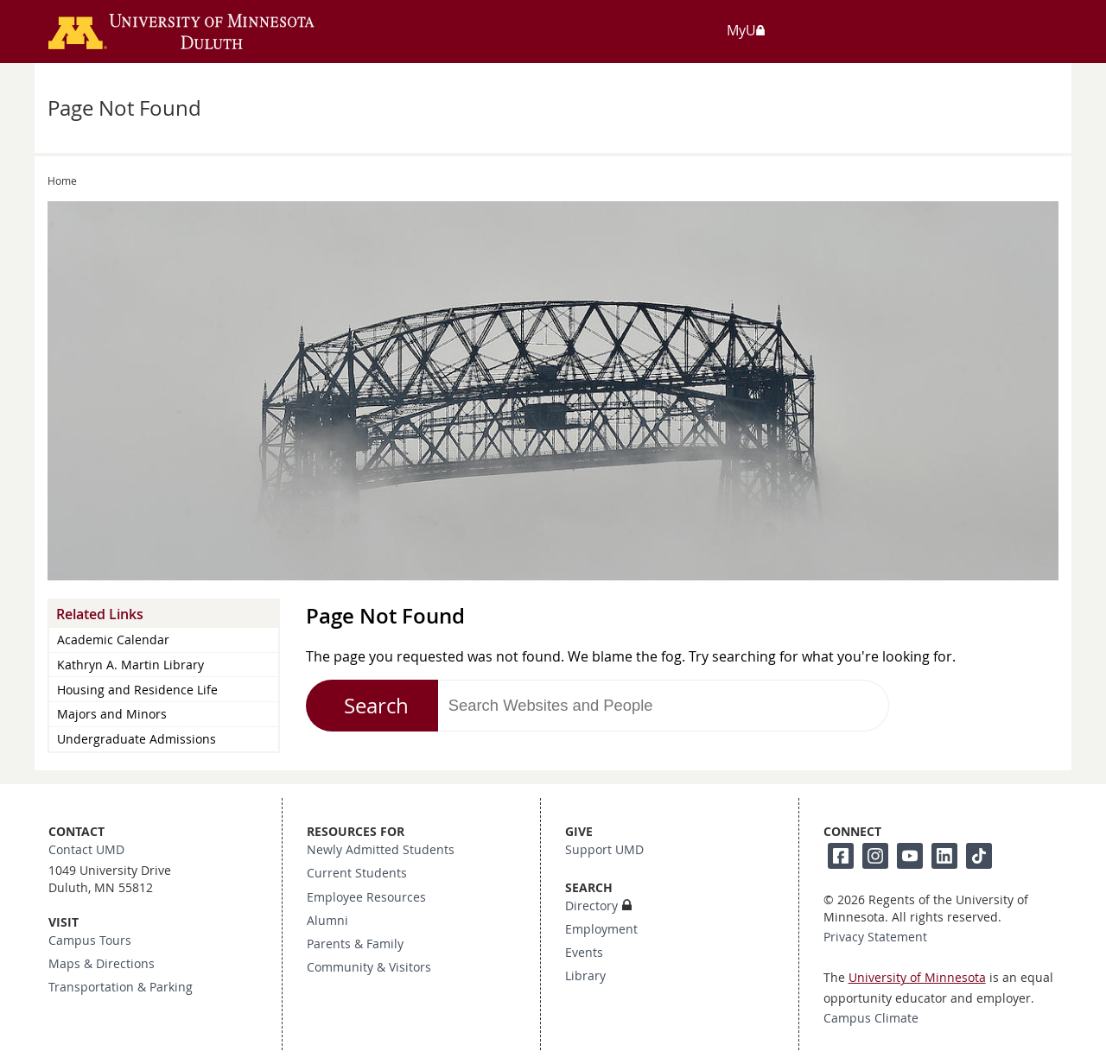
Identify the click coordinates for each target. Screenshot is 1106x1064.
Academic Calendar (113, 639)
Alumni (327, 920)
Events (584, 952)
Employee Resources (366, 897)
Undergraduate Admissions (136, 739)
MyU (746, 30)
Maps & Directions (101, 964)
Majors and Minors (112, 714)
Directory (591, 906)
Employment (601, 929)
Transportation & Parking (120, 987)
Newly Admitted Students (380, 850)
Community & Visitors (369, 967)
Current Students (357, 873)
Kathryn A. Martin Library (130, 664)
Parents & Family (355, 944)
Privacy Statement (875, 937)
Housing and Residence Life (137, 689)
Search (376, 705)
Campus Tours (89, 940)
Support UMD (604, 850)
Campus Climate (870, 1018)
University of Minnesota (917, 977)
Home (62, 180)
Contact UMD (86, 850)
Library (585, 976)
